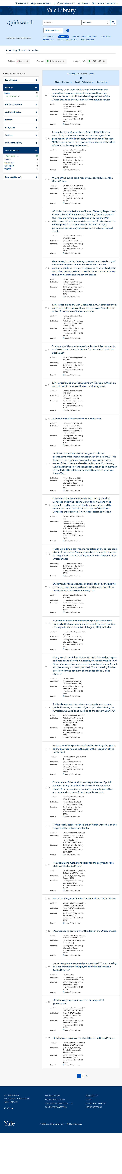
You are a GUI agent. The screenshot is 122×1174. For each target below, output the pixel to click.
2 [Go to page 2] (82, 1076)
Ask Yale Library (66, 3)
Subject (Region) (13, 142)
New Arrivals (87, 40)
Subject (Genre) (13, 176)
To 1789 (7, 169)
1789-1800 (94, 61)
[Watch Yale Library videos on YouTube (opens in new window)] (12, 1108)
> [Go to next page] (87, 1075)
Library (9, 119)
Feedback (84, 3)
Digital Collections (67, 40)
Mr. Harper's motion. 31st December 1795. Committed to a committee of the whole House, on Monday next (84, 384)
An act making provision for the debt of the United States (84, 898)
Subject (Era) (11, 150)
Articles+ (106, 37)
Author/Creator (13, 111)
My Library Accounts (55, 1100)
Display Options (62, 82)
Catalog (63, 37)
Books (7, 93)
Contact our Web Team (56, 1107)
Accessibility (92, 1096)
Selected (101, 82)
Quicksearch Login (41, 3)
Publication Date (13, 104)
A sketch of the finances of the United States (76, 418)
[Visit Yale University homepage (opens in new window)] (9, 1122)
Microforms (53, 61)
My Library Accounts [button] (104, 3)
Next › (91, 74)
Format (9, 87)
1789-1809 (9, 166)
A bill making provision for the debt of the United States (83, 1038)
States (21, 61)
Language (10, 127)
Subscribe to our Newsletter (59, 1103)
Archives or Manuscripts (85, 37)
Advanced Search (53, 30)
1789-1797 (8, 163)
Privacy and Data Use (96, 1103)
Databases (48, 40)
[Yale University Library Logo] (61, 10)
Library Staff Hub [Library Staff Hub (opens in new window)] (94, 1107)
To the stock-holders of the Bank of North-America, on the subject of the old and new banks (85, 826)
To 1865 (7, 159)
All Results (48, 37)
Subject (9, 135)
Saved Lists (22, 3)
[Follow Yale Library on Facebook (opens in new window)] (5, 1108)
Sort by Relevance (83, 82)
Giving (89, 1100)
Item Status (11, 79)
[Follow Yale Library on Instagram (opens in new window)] (8, 1108)
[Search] (62, 22)
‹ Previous (81, 73)
